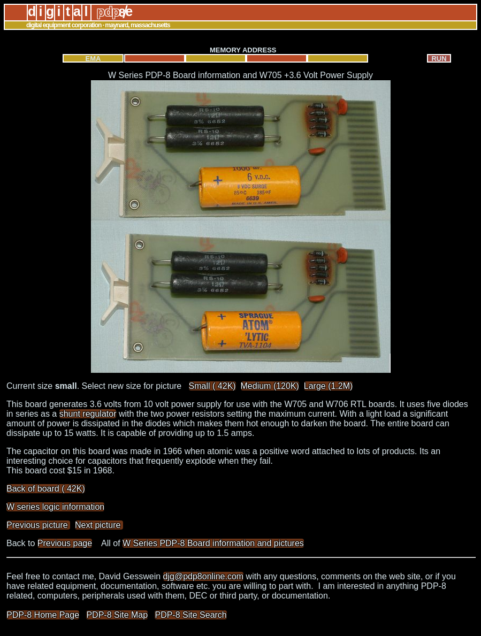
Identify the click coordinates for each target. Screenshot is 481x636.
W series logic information (55, 506)
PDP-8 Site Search (190, 614)
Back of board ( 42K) (45, 488)
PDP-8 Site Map (117, 614)
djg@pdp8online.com (203, 576)
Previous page (64, 543)
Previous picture (38, 525)
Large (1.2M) (328, 385)
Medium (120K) (270, 385)
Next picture (99, 525)
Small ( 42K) (212, 385)
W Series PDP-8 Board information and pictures (213, 543)
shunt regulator (88, 413)
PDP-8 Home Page (42, 614)
